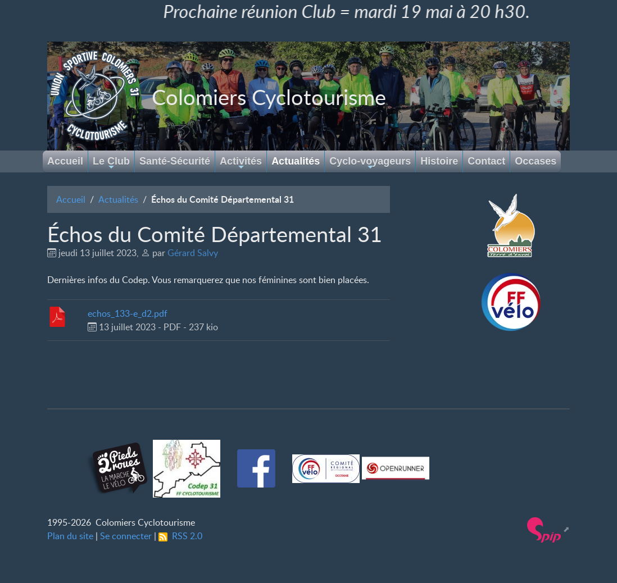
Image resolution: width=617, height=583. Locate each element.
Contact (486, 161)
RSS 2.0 (180, 536)
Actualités (295, 161)
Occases (535, 161)
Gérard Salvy (192, 253)
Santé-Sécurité (174, 161)
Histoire (439, 161)
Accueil (65, 161)
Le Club (111, 163)
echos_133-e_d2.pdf (127, 313)
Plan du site (70, 536)
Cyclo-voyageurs (370, 163)
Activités (241, 163)
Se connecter (126, 536)
